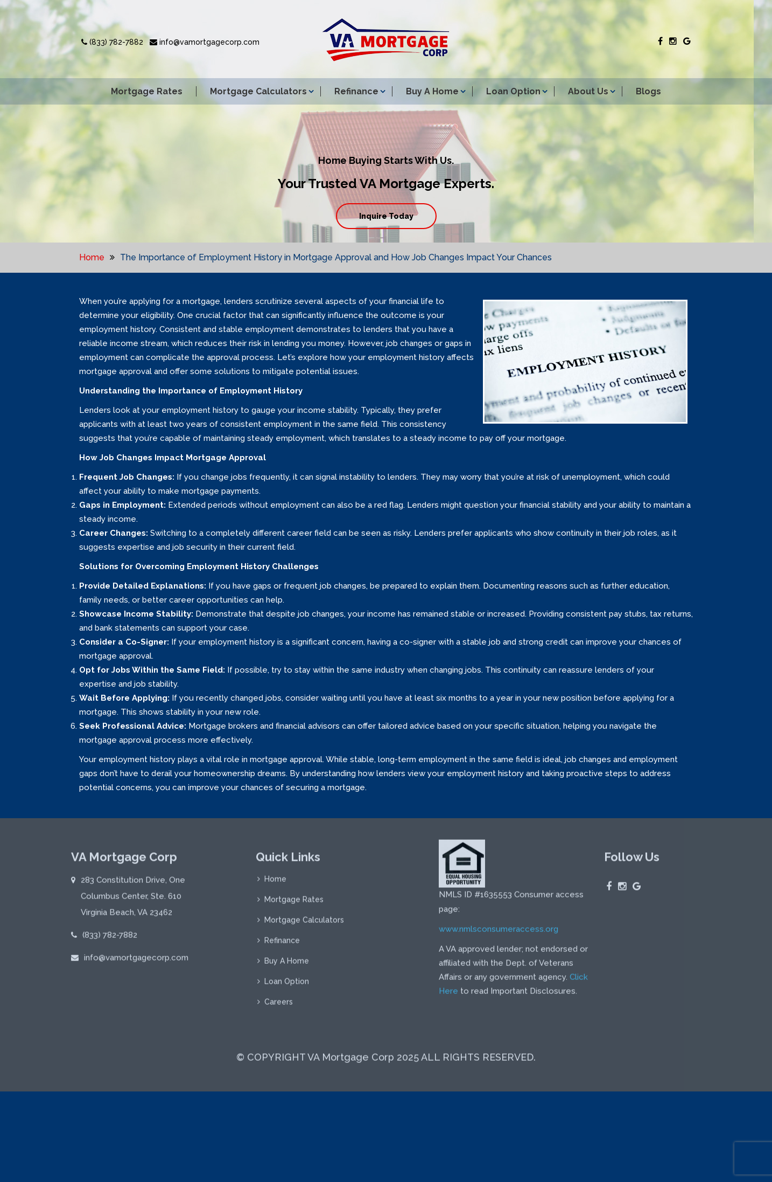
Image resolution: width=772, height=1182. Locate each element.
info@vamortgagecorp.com (204, 42)
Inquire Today (386, 216)
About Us (588, 91)
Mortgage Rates (147, 91)
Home (91, 257)
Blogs (648, 91)
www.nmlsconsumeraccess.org (498, 933)
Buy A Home (432, 91)
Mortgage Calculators (258, 91)
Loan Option (513, 91)
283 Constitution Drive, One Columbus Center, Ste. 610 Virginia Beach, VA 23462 (133, 900)
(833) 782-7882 (112, 42)
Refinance (356, 91)
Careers (278, 1005)
